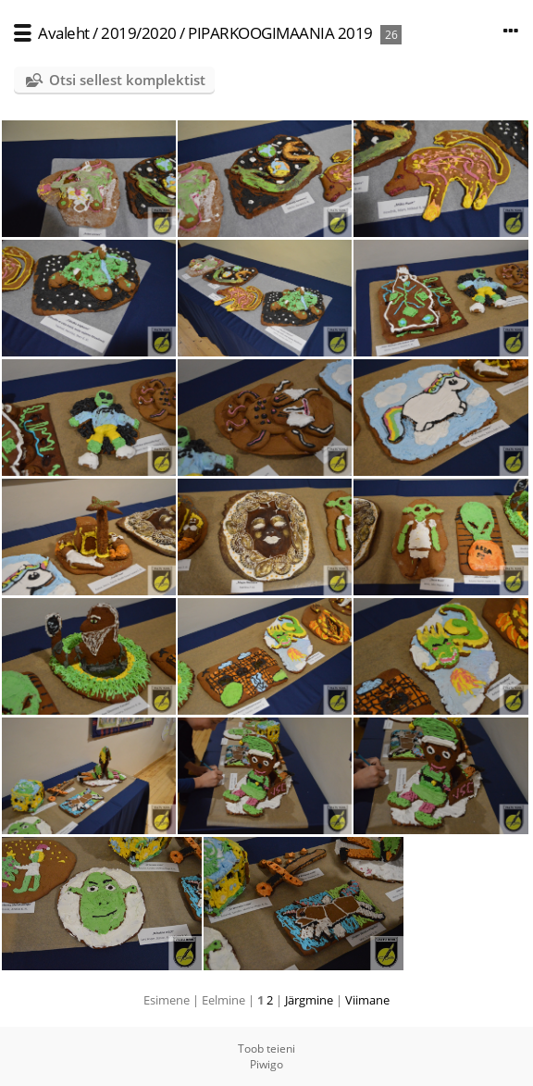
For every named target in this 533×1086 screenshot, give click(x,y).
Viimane (367, 1000)
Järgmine (309, 1000)
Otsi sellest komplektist (127, 79)
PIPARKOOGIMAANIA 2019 (280, 33)
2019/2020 (139, 33)
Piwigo (266, 1064)
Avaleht (64, 33)
